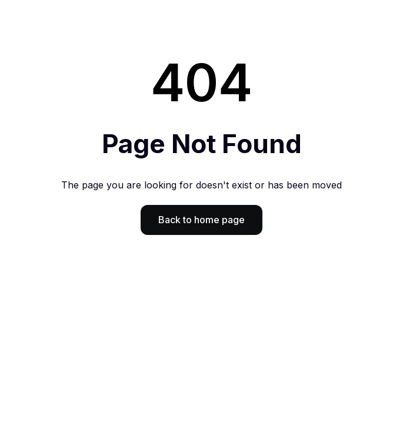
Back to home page (201, 220)
